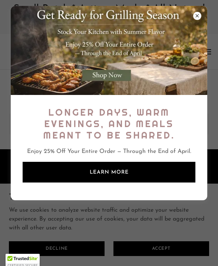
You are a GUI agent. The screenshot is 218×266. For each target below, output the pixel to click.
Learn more (109, 172)
